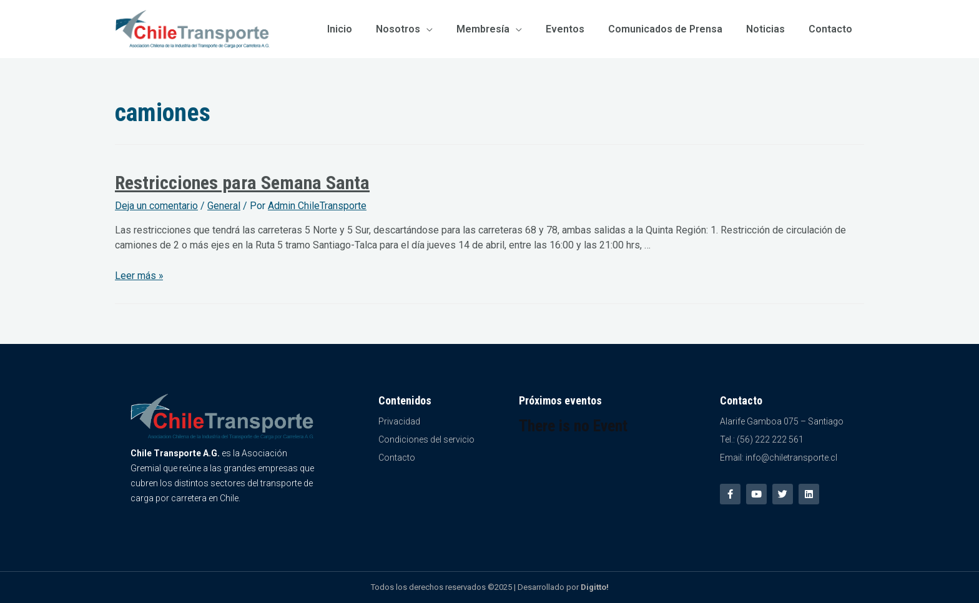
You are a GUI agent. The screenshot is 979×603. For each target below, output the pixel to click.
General (223, 206)
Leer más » (139, 276)
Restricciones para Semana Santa (242, 183)
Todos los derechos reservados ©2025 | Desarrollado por (490, 587)
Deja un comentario (156, 206)
